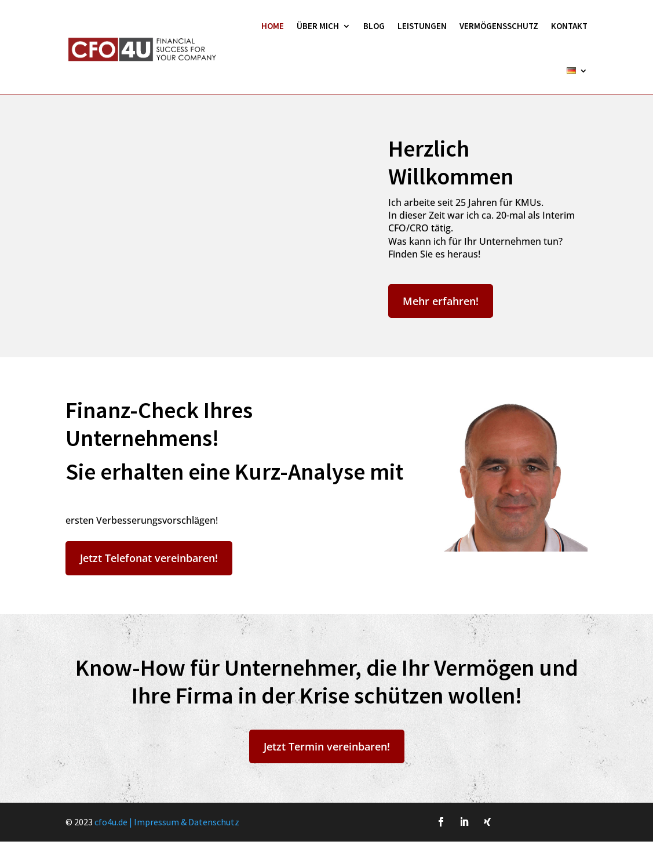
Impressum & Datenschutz (186, 822)
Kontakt (569, 25)
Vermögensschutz (498, 25)
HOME (272, 25)
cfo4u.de (110, 822)
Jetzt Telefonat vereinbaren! (149, 558)
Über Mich (318, 25)
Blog (374, 25)
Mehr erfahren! (441, 301)
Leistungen (422, 25)
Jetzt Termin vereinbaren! (327, 746)
